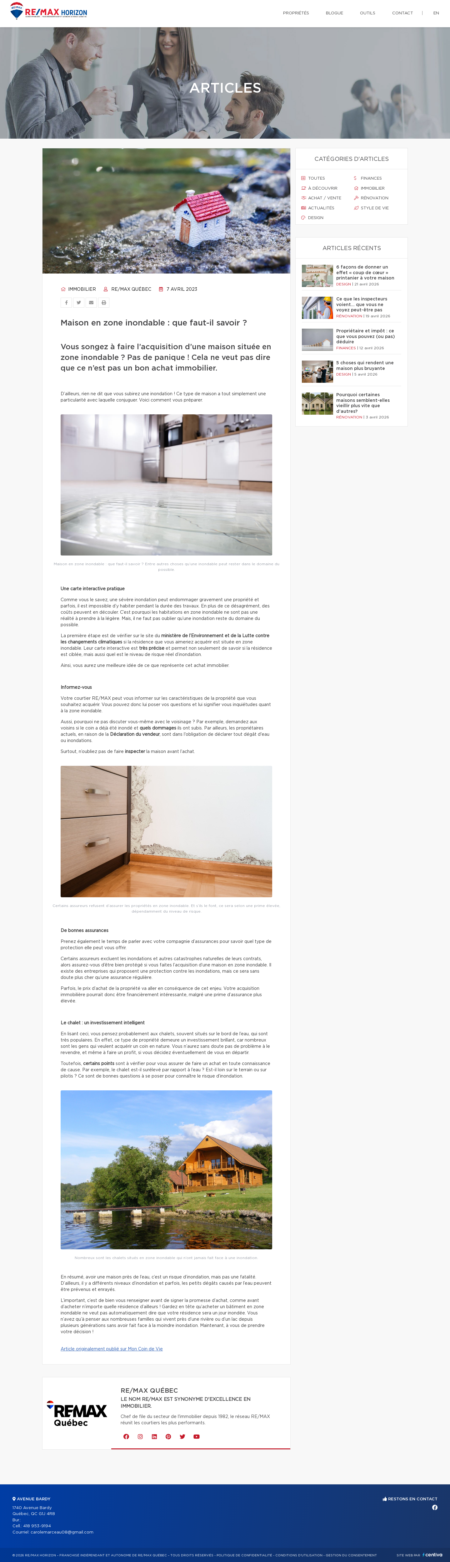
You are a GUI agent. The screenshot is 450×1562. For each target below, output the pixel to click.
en (436, 13)
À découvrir (319, 188)
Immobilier (78, 289)
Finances (368, 178)
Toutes (313, 178)
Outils (367, 13)
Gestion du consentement (351, 1555)
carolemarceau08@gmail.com (62, 1532)
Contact (402, 13)
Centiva (432, 1555)
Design (312, 218)
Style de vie (371, 208)
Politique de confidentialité (244, 1555)
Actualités (317, 208)
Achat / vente (321, 198)
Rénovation (371, 198)
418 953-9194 (37, 1526)
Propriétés (296, 13)
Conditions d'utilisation (298, 1555)
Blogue (334, 13)
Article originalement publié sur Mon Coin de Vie (112, 1349)
